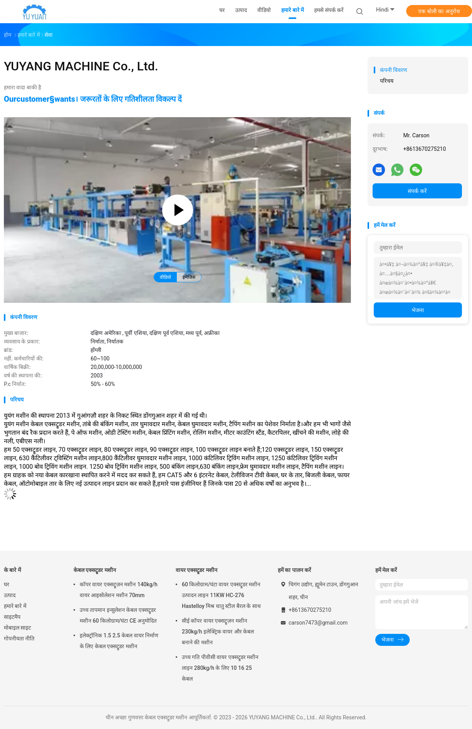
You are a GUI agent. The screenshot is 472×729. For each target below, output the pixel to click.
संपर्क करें (417, 191)
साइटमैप (12, 617)
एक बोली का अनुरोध (439, 11)
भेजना (418, 310)
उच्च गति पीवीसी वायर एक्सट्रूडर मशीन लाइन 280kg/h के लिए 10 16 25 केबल (220, 668)
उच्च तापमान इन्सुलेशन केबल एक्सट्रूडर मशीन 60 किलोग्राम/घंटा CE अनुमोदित (118, 615)
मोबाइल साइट (17, 628)
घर (6, 584)
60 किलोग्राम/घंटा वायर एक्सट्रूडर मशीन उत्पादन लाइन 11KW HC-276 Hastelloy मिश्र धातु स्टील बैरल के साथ (221, 595)
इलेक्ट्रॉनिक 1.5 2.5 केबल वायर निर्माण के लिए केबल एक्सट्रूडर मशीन (119, 640)
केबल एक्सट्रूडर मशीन (95, 570)
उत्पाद (9, 595)
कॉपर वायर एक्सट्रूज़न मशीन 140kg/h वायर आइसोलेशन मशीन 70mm (118, 589)
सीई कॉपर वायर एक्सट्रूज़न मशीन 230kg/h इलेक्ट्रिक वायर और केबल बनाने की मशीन (218, 631)
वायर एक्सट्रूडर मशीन (196, 570)
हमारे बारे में (15, 606)
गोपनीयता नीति (19, 638)
